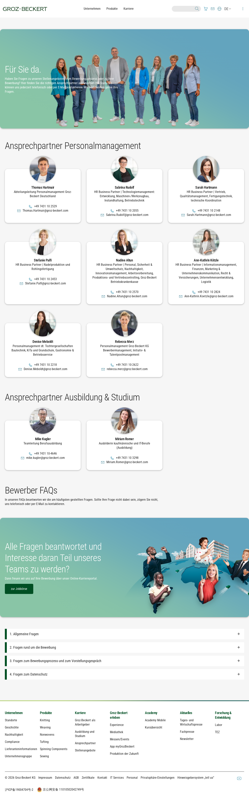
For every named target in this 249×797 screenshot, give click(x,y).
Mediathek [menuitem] (116, 732)
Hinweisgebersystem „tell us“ (195, 777)
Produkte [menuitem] (46, 713)
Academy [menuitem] (151, 713)
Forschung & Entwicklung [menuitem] (223, 715)
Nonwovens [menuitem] (47, 734)
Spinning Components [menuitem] (53, 749)
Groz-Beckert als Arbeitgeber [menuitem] (85, 722)
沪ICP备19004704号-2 (19, 790)
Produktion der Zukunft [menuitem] (124, 754)
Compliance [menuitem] (12, 742)
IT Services (117, 777)
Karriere (129, 9)
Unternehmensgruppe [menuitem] (18, 756)
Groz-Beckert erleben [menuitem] (118, 715)
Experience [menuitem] (117, 725)
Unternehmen (92, 9)
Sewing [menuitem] (44, 756)
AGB (76, 777)
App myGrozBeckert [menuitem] (122, 746)
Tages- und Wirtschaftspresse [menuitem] (191, 722)
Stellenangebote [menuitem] (85, 750)
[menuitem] (206, 9)
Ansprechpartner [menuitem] (85, 743)
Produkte (112, 9)
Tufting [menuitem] (44, 742)
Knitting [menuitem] (45, 720)
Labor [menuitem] (218, 725)
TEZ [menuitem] (217, 732)
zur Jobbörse (19, 589)
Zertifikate (88, 777)
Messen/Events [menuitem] (119, 739)
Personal (132, 777)
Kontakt (102, 777)
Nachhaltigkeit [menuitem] (14, 734)
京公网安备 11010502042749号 (60, 790)
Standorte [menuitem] (11, 720)
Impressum (45, 777)
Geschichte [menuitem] (12, 727)
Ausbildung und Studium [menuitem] (84, 734)
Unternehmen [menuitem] (14, 713)
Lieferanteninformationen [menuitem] (19, 749)
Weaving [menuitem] (45, 727)
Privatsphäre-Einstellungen (157, 777)
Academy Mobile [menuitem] (155, 720)
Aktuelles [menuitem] (186, 713)
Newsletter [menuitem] (187, 739)
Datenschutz (63, 777)
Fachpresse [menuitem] (187, 732)
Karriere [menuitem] (80, 713)
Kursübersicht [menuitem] (153, 727)
